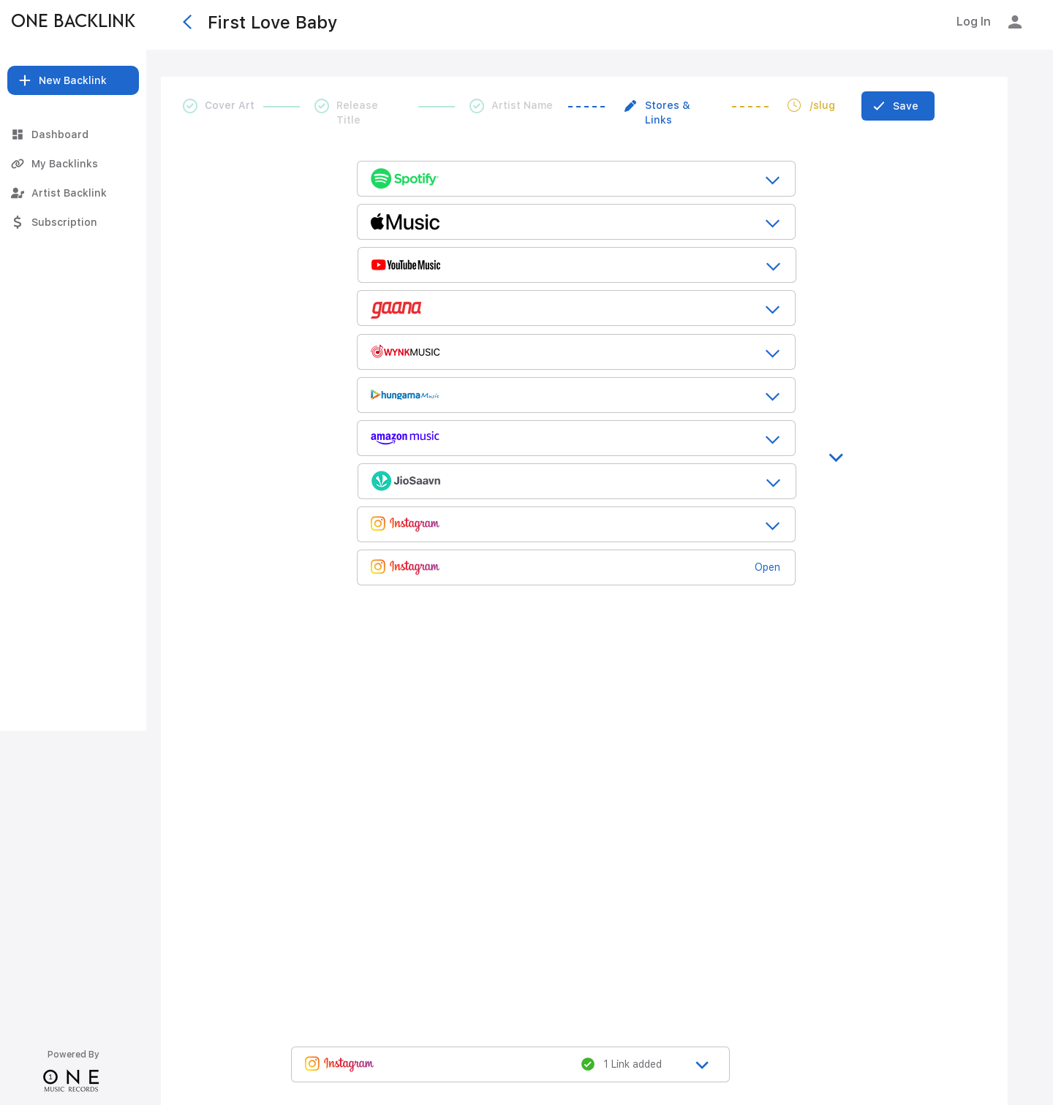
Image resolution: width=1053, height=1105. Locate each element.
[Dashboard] (73, 134)
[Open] (773, 567)
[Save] (898, 106)
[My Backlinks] (73, 163)
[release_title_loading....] (576, 177)
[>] (838, 449)
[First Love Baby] (350, 22)
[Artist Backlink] (73, 193)
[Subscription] (73, 222)
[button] (73, 80)
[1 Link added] (629, 1064)
